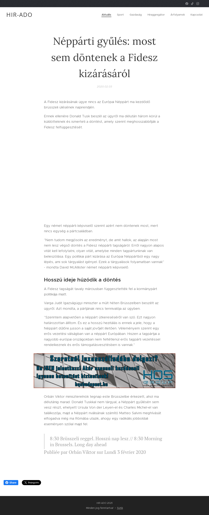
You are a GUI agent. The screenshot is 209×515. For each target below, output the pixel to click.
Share (10, 482)
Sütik (120, 508)
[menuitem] (107, 14)
